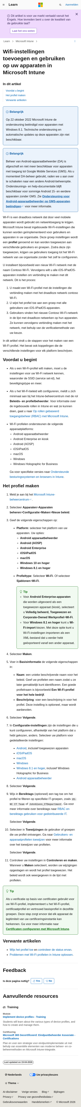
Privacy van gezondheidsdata (34, 1096)
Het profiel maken (16, 95)
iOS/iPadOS (24, 753)
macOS (21, 758)
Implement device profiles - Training (24, 1016)
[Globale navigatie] (3, 5)
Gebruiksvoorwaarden (15, 1102)
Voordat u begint (15, 90)
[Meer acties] (75, 41)
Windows (22, 763)
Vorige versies (30, 1091)
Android (21, 748)
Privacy (7, 1096)
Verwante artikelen (16, 100)
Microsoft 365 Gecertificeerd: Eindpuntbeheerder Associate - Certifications (39, 1037)
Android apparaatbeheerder (34, 778)
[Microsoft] (40, 4)
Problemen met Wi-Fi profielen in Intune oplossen (41, 954)
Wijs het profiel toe (21, 949)
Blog (44, 1091)
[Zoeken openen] (60, 5)
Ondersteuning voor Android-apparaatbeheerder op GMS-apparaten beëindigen (38, 201)
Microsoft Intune (25, 41)
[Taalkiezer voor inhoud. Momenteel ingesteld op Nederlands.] (13, 1075)
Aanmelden (71, 4)
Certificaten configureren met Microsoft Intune (37, 929)
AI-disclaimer (10, 1091)
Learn (7, 41)
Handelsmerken (40, 1102)
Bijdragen (59, 1091)
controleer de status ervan (54, 949)
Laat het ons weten (23, 30)
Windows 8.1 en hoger (31, 768)
